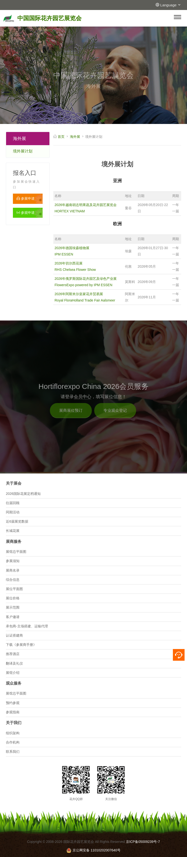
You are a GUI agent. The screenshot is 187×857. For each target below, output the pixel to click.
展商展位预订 (71, 416)
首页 (61, 137)
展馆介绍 (12, 673)
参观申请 (26, 213)
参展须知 (12, 561)
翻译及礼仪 (14, 663)
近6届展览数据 (17, 521)
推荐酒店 (12, 654)
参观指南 (12, 712)
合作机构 (12, 742)
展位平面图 (14, 589)
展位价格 (12, 598)
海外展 (75, 137)
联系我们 (12, 751)
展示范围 (12, 607)
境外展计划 (22, 151)
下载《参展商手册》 (21, 645)
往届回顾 (12, 503)
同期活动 (12, 512)
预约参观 (12, 703)
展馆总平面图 (16, 552)
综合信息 (12, 580)
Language (170, 5)
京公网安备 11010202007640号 (93, 850)
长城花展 (12, 531)
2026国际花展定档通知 (23, 494)
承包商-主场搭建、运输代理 (27, 626)
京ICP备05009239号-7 (143, 842)
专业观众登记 (115, 416)
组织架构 (12, 733)
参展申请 (26, 198)
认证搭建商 (14, 635)
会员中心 (82, 402)
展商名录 (12, 570)
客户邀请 (12, 617)
